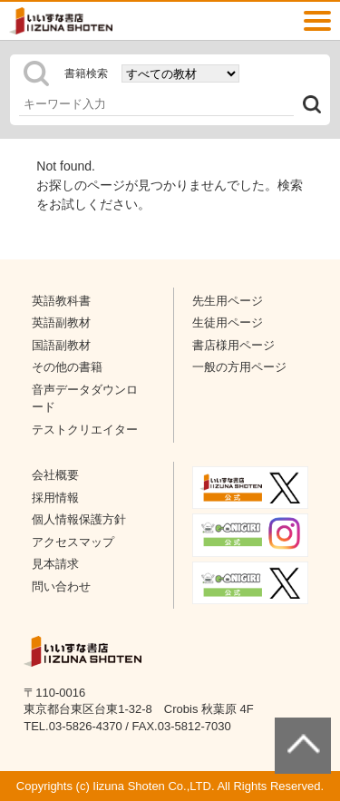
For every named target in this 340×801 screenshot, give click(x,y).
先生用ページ (227, 301)
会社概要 (55, 475)
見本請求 (55, 564)
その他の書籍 (67, 367)
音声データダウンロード (85, 399)
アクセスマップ (73, 542)
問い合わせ (61, 586)
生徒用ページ (227, 322)
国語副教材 (61, 345)
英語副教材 (61, 322)
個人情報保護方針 (79, 519)
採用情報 (55, 497)
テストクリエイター (85, 429)
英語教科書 (61, 301)
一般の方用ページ (239, 367)
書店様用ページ (233, 345)
